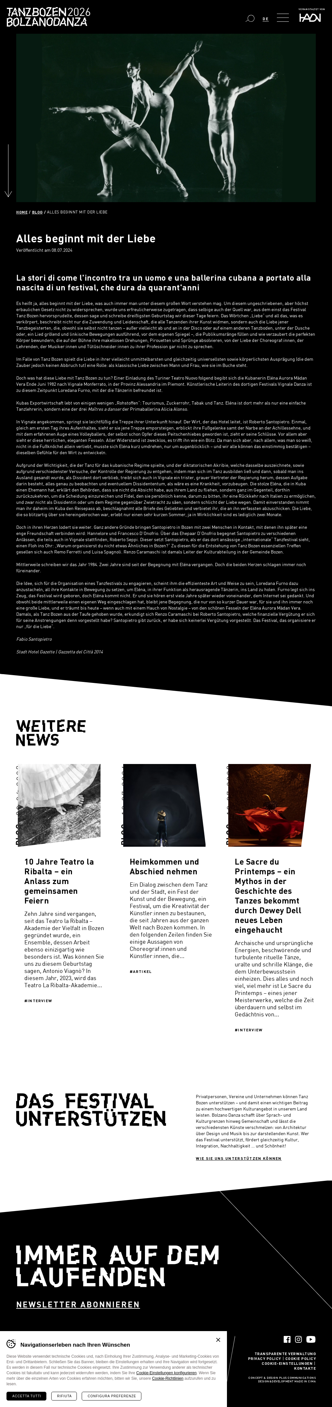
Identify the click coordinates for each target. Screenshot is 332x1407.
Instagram (298, 1339)
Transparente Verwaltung (285, 1353)
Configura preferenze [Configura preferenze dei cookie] (112, 1396)
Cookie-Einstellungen (287, 1363)
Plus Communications (297, 1378)
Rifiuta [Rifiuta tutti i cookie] (64, 1396)
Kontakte (305, 1368)
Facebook (287, 1339)
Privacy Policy (264, 1358)
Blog (37, 212)
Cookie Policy (300, 1358)
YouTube (311, 1339)
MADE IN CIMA (305, 1381)
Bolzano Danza (77, 12)
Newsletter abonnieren (78, 1304)
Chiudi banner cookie (218, 1339)
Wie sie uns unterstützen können (238, 1158)
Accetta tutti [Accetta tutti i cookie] (26, 1396)
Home (22, 212)
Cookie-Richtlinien (168, 1378)
